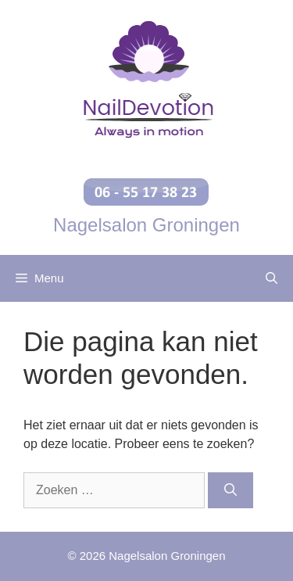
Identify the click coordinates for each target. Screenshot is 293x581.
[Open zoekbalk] (271, 278)
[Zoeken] (230, 490)
